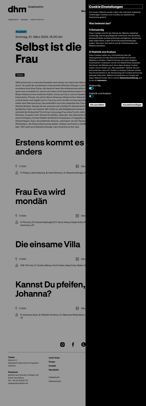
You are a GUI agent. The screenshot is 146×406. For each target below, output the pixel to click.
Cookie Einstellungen (106, 7)
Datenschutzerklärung (129, 78)
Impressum (101, 80)
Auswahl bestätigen (132, 105)
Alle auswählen (97, 105)
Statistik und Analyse (100, 94)
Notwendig (94, 87)
